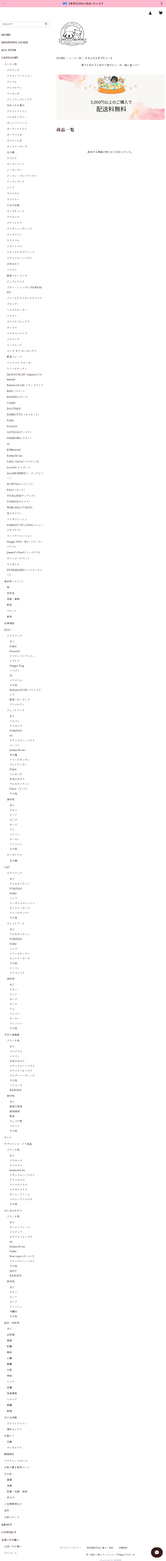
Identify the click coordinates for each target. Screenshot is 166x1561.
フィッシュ (16, 844)
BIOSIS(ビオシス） (18, 397)
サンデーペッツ (16, 164)
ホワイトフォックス (18, 321)
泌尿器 (10, 1334)
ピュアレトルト (16, 281)
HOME (60, 58)
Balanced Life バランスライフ (25, 385)
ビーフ (13, 815)
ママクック (13, 339)
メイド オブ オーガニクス (22, 351)
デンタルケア (14, 1447)
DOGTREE (14, 408)
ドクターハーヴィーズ (19, 228)
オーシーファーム (17, 123)
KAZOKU (16, 1090)
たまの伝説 (13, 205)
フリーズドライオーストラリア (24, 298)
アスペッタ (13, 70)
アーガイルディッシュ (22, 903)
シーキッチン (14, 170)
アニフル (12, 81)
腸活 (9, 1352)
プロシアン (13, 304)
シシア (10, 187)
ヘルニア (12, 1399)
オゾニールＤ (14, 140)
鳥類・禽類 (13, 599)
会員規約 (123, 1547)
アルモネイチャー (17, 117)
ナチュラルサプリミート (21, 252)
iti (8, 444)
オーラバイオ (14, 134)
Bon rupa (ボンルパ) (22, 1256)
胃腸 (9, 1340)
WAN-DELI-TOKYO (19, 507)
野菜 (9, 605)
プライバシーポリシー (70, 1547)
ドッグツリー (14, 234)
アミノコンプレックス (19, 99)
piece (13, 1270)
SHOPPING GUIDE (14, 42)
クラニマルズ (17, 1179)
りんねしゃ (13, 564)
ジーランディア (16, 181)
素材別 (10, 1096)
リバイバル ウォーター (20, 362)
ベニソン (15, 834)
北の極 (10, 152)
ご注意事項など (13, 1504)
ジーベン (15, 745)
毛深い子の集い (13, 1546)
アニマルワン (14, 87)
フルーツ (12, 610)
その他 (13, 685)
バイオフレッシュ (17, 519)
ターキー (15, 839)
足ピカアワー (14, 513)
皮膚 (9, 1387)
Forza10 (12, 426)
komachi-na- (15, 455)
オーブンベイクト (17, 128)
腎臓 (9, 1364)
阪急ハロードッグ (17, 275)
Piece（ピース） (16, 489)
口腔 (9, 1369)
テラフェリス (14, 222)
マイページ (10, 1553)
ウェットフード (16, 710)
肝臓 (9, 1346)
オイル (8, 1137)
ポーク (13, 819)
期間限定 (9, 1454)
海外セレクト (14, 1429)
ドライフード (14, 635)
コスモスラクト (19, 1189)
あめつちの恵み (16, 105)
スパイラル (13, 193)
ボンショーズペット (18, 558)
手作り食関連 (11, 1034)
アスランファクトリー (19, 76)
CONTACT (9, 1532)
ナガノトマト (14, 246)
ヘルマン (12, 315)
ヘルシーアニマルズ (21, 1199)
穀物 (9, 616)
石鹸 (9, 1441)
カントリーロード (17, 146)
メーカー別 (75, 58)
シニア (10, 1381)
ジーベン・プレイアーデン (22, 175)
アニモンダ (13, 93)
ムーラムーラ (14, 345)
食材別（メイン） (14, 581)
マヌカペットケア (17, 333)
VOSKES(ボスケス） (19, 501)
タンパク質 (16, 1121)
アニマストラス (18, 1184)
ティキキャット (16, 211)
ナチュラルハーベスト (19, 258)
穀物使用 (15, 1111)
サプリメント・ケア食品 (18, 1144)
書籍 (9, 1479)
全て (12, 641)
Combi (11, 402)
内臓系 (13, 1311)
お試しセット (11, 1517)
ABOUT (6, 1524)
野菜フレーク (14, 356)
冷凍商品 (9, 623)
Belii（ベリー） (16, 391)
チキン (13, 810)
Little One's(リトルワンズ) (23, 461)
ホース (13, 824)
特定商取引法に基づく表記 (100, 1547)
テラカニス (13, 217)
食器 (9, 1485)
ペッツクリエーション (19, 535)
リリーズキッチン (17, 368)
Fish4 (10, 420)
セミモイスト (14, 854)
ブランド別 (13, 1040)
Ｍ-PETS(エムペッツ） (20, 484)
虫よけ (10, 1497)
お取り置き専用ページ (17, 1467)
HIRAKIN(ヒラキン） (20, 438)
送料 (6, 1510)
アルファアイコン (17, 111)
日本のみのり (17, 779)
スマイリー (13, 199)
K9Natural (13, 449)
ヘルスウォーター (17, 309)
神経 (9, 1375)
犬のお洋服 (10, 1417)
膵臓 (9, 1405)
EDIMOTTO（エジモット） (24, 414)
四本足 (10, 593)
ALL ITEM (8, 50)
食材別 (10, 799)
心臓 (9, 1358)
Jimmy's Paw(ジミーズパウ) (23, 552)
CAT (7, 867)
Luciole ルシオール (18, 467)
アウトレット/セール (16, 1460)
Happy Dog (17, 665)
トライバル (13, 240)
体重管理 (12, 1393)
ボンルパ (12, 327)
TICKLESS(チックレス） (22, 495)
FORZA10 (16, 730)
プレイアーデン (18, 764)
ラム (12, 829)
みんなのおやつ (13, 1210)
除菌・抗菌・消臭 (17, 1491)
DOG (7, 629)
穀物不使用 (16, 1106)
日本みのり (13, 264)
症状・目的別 (11, 1323)
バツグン (12, 269)
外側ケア (9, 1435)
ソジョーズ (16, 1085)
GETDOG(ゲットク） (20, 432)
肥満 (9, 1411)
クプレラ (12, 158)
